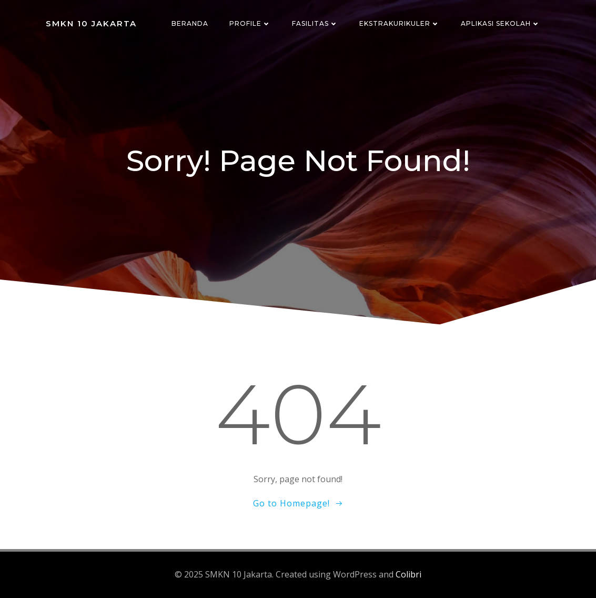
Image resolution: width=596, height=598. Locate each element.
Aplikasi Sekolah (500, 23)
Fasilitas (315, 23)
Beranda (189, 23)
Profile (250, 23)
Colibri (408, 574)
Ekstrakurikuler (399, 23)
